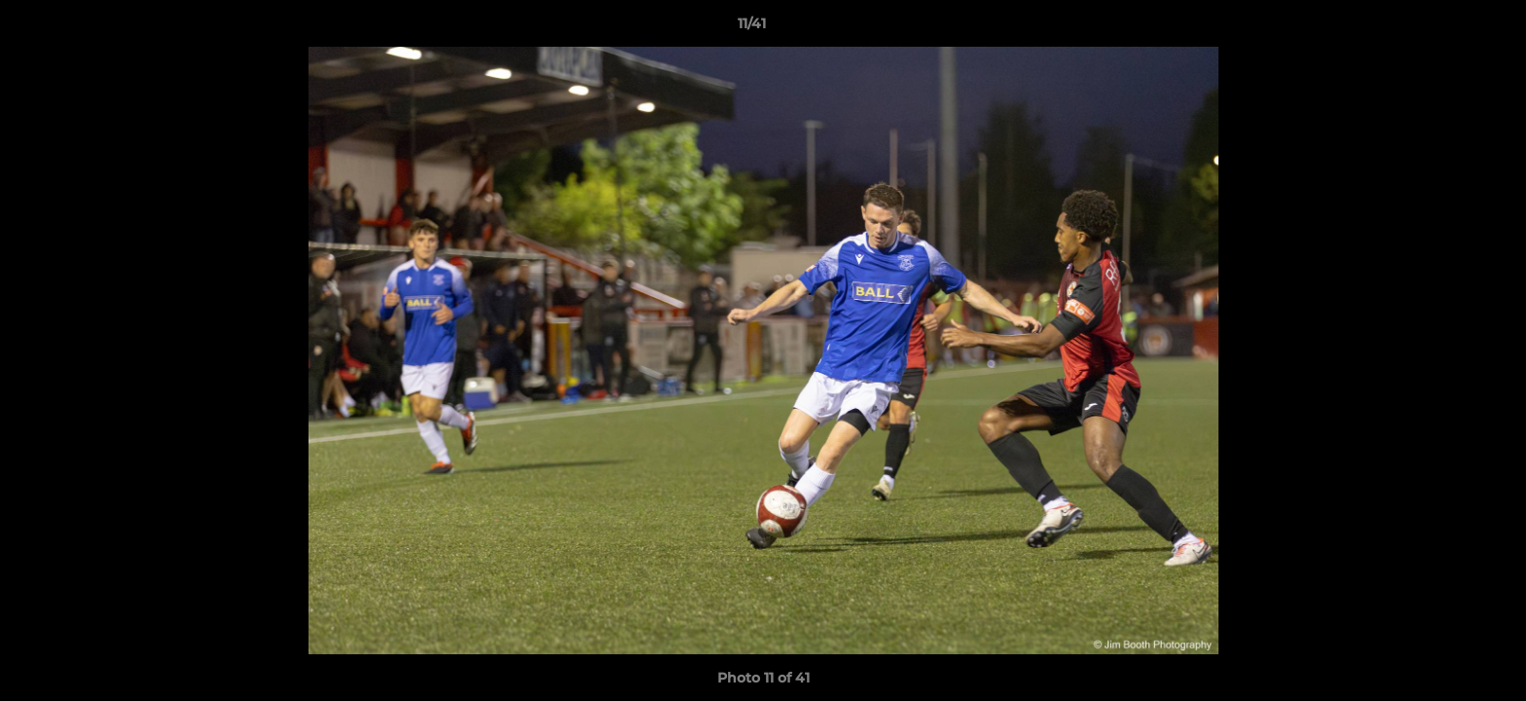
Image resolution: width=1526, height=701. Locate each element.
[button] (1444, 28)
